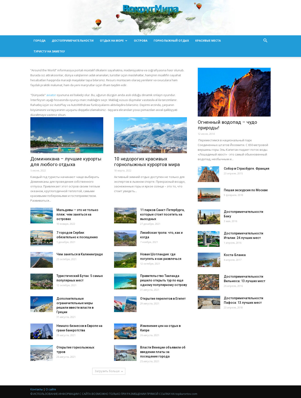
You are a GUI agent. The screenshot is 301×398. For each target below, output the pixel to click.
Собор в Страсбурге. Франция (246, 168)
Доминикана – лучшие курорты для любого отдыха (65, 161)
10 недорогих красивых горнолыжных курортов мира (147, 161)
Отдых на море (113, 41)
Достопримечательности (73, 41)
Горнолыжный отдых (171, 41)
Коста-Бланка (235, 255)
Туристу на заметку (49, 51)
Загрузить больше (109, 371)
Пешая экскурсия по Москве (246, 190)
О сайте (51, 389)
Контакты (36, 389)
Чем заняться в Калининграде (79, 254)
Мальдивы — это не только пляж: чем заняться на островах (77, 214)
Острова (140, 41)
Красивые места (208, 41)
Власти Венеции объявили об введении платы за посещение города (162, 352)
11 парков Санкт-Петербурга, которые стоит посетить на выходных (162, 214)
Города (39, 41)
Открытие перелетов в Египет (163, 298)
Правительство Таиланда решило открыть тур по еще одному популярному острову (163, 280)
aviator (51, 95)
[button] (265, 41)
